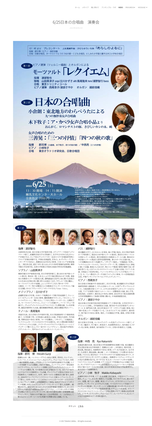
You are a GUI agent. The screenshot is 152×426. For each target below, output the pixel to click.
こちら (80, 406)
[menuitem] (130, 8)
